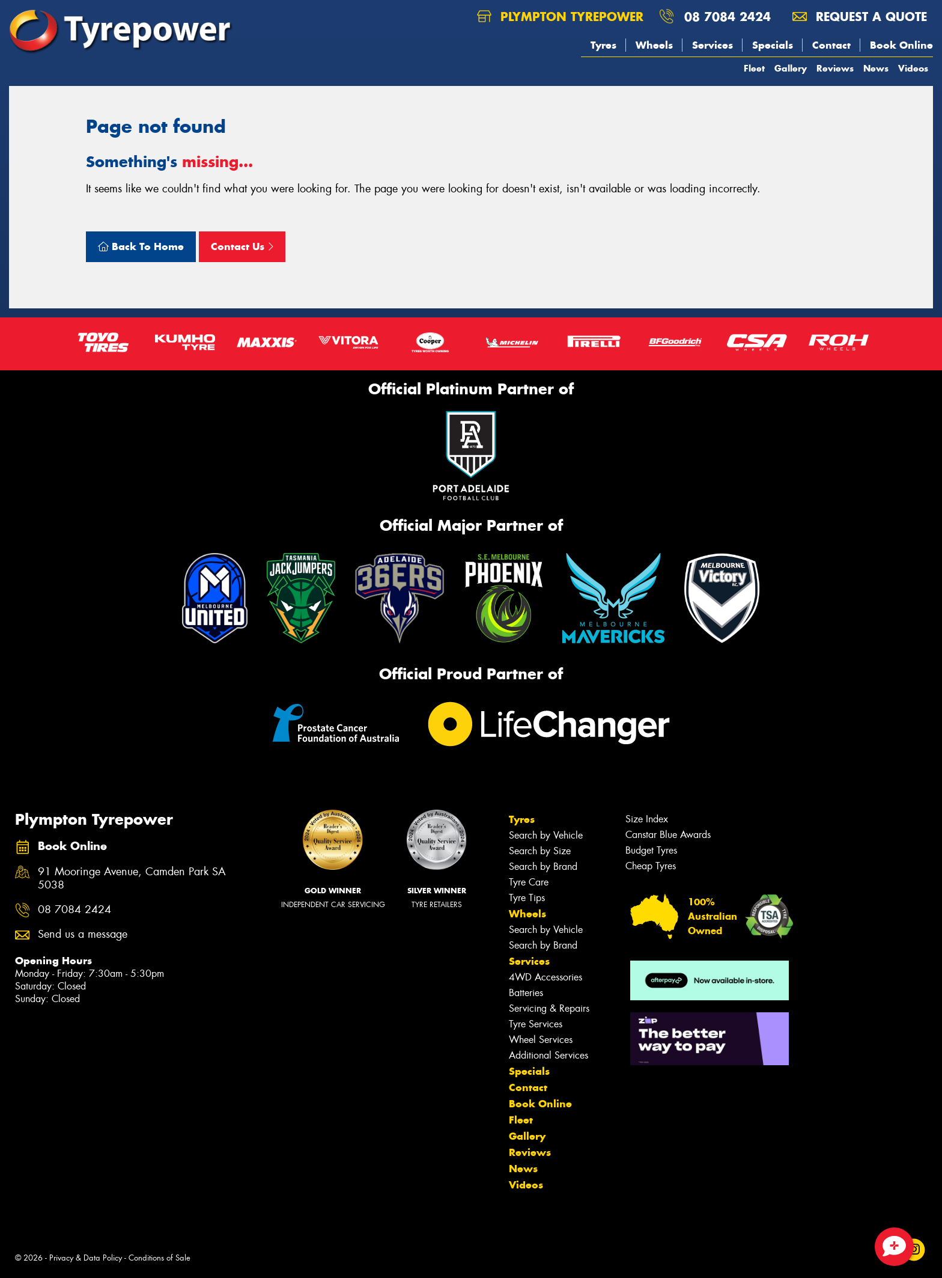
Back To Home (141, 246)
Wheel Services (541, 1039)
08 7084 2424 (727, 16)
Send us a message (82, 934)
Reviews (835, 68)
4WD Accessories (545, 977)
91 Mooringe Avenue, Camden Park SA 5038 (132, 879)
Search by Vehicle (546, 835)
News (876, 68)
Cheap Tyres (650, 866)
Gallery (790, 68)
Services (712, 45)
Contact (831, 45)
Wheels (654, 45)
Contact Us (242, 246)
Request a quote (859, 16)
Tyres (603, 45)
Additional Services (548, 1055)
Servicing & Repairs (549, 1008)
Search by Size (540, 851)
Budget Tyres (651, 850)
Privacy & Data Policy (85, 1258)
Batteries (526, 992)
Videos (913, 68)
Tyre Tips (527, 897)
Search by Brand (543, 866)
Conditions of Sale (159, 1258)
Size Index (646, 819)
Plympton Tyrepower (560, 16)
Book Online (901, 45)
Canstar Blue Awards (668, 834)
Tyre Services (535, 1024)
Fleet (754, 68)
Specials (772, 45)
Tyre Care (528, 882)
